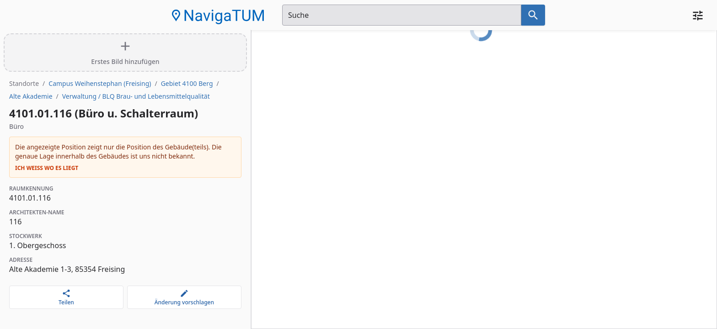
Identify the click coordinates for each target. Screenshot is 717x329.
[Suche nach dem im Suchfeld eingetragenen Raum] (533, 15)
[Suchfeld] (402, 15)
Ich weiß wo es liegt (46, 168)
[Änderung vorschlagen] (184, 297)
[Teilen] (66, 297)
